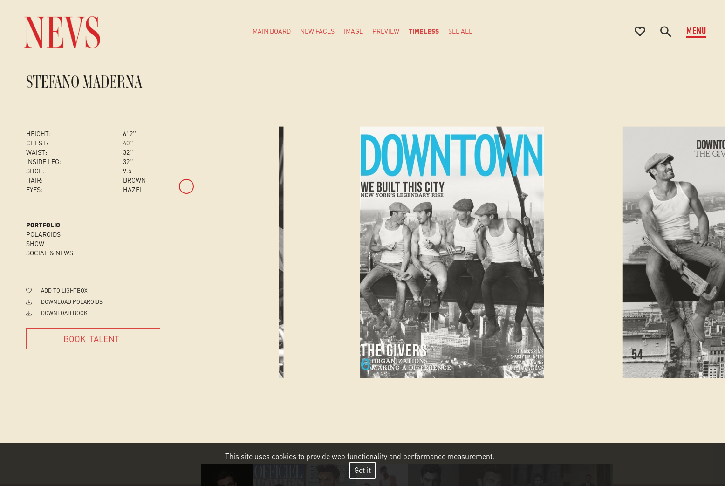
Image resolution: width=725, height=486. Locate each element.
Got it (362, 470)
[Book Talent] (93, 338)
